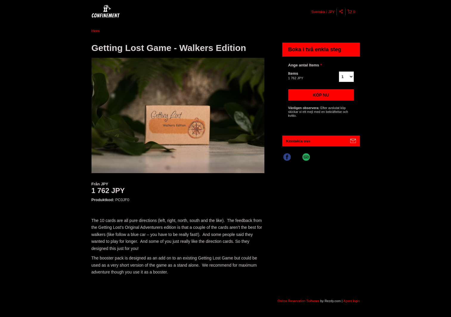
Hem (96, 31)
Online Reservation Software (298, 301)
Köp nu (321, 95)
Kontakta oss (298, 141)
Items (306, 76)
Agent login (351, 301)
